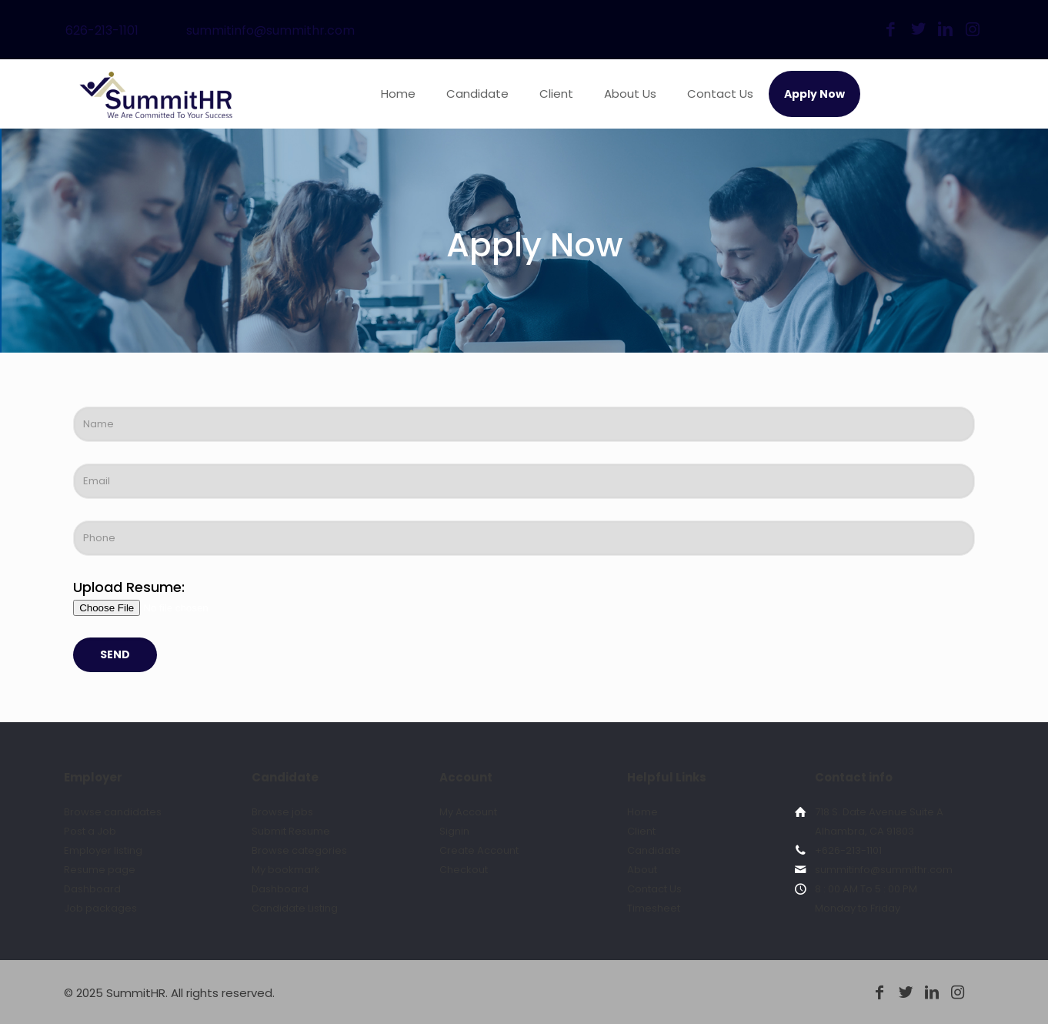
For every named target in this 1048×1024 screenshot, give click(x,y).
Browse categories (299, 850)
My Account (468, 812)
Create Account (479, 850)
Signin (454, 831)
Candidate (654, 850)
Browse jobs (282, 812)
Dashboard (92, 889)
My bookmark (286, 869)
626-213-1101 (102, 30)
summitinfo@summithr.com (270, 30)
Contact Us (654, 889)
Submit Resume (291, 831)
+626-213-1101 (848, 850)
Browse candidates (113, 812)
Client (641, 831)
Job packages (100, 908)
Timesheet (653, 908)
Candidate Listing (295, 908)
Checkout (463, 869)
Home (642, 812)
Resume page (99, 869)
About (642, 869)
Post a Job (90, 831)
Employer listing (103, 850)
